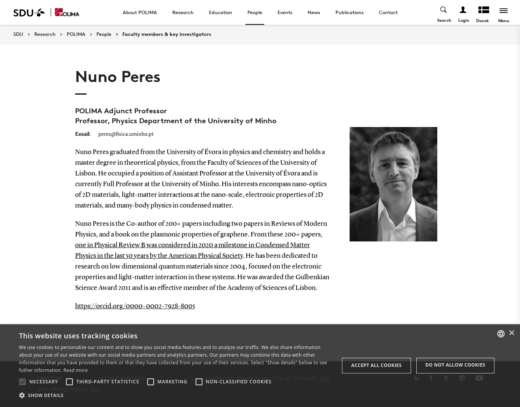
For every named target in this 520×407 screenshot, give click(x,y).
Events (285, 12)
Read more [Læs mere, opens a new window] (75, 370)
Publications (349, 12)
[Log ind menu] (463, 12)
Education (220, 12)
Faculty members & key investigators (166, 34)
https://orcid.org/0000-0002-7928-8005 (135, 306)
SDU (18, 34)
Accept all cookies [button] (376, 365)
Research (183, 12)
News (314, 12)
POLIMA (76, 34)
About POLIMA (140, 12)
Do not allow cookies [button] (455, 365)
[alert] (260, 365)
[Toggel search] (443, 12)
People (254, 12)
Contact (388, 12)
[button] (22, 381)
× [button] (511, 333)
